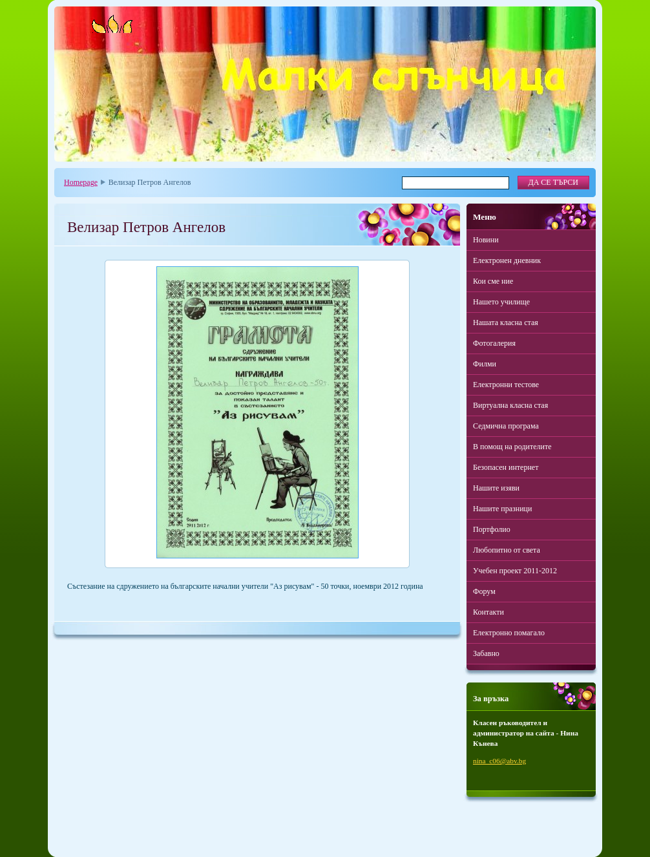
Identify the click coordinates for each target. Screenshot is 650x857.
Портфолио (491, 529)
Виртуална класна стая (510, 405)
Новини (486, 239)
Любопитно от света (506, 550)
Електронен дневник (507, 260)
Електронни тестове (506, 384)
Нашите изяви (496, 487)
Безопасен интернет (505, 467)
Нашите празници (502, 508)
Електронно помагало (509, 632)
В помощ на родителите (512, 446)
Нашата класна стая (505, 322)
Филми (484, 363)
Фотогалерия (494, 343)
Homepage (81, 182)
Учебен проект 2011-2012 (515, 570)
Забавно (486, 653)
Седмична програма (506, 425)
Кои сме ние (493, 281)
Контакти (488, 612)
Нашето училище (501, 301)
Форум (484, 591)
